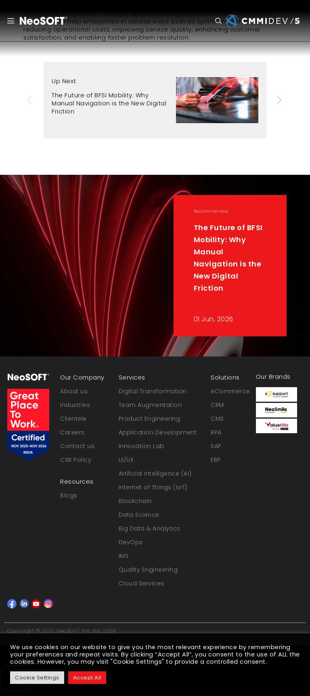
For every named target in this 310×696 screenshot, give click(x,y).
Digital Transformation (153, 391)
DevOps (131, 542)
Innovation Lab (141, 446)
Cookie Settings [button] (37, 677)
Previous (30, 100)
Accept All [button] (87, 677)
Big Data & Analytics (149, 528)
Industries (75, 405)
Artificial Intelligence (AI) (155, 474)
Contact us (77, 446)
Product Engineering (149, 419)
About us (74, 391)
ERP (216, 460)
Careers (72, 432)
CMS (217, 419)
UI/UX (126, 460)
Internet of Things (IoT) (153, 487)
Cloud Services (141, 583)
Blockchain (135, 501)
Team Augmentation (150, 405)
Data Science (139, 515)
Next (280, 100)
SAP (216, 446)
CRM (217, 405)
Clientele (73, 419)
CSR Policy (75, 460)
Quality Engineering (148, 570)
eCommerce (230, 391)
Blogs (69, 495)
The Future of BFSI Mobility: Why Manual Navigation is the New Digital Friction (109, 103)
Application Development (158, 432)
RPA (216, 432)
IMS (124, 556)
